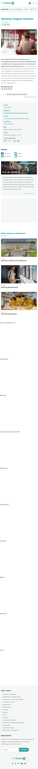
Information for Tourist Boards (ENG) (13, 699)
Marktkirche (3, 613)
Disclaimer (5, 717)
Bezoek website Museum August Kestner (16, 113)
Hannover (5, 9)
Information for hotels (9, 702)
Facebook (5, 153)
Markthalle (3, 395)
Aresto (2, 650)
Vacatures (5, 712)
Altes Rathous (4, 468)
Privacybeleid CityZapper (9, 720)
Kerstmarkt (3, 541)
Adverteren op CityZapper (10, 694)
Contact (5, 715)
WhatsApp (6, 156)
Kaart (32, 32)
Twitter (18, 153)
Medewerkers (6, 704)
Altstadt (2, 577)
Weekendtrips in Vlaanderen (10, 730)
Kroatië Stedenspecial (8, 728)
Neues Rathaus (4, 359)
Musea (26, 9)
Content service (7, 707)
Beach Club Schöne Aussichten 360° (10, 432)
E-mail (18, 156)
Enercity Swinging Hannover (7, 323)
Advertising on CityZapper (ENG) (11, 697)
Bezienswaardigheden (17, 9)
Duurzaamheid (7, 725)
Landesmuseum (4, 504)
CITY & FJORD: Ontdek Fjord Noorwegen (13, 722)
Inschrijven (24, 749)
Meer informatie (29, 193)
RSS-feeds (5, 710)
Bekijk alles (4, 236)
